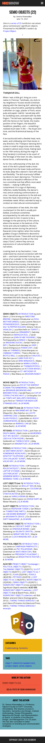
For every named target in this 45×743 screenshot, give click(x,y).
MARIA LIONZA (30, 363)
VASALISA (7, 329)
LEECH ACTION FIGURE (13, 438)
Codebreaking (11, 648)
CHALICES (35, 355)
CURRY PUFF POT (25, 358)
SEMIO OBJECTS (20, 582)
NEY (5, 345)
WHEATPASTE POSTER (29, 557)
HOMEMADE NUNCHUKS (14, 453)
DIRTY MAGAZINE (11, 519)
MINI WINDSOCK (26, 361)
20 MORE (9, 559)
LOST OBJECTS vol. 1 (31, 572)
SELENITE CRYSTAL (24, 531)
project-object (11, 666)
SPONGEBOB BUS (11, 324)
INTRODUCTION (25, 314)
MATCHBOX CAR (23, 551)
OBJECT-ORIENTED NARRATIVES (20, 663)
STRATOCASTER (10, 493)
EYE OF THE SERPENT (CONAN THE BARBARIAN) (21, 386)
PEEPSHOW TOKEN (20, 508)
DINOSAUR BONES (20, 529)
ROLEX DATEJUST (11, 468)
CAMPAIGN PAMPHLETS (26, 546)
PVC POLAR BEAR (24, 549)
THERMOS (15, 350)
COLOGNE (34, 488)
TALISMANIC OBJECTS (13, 569)
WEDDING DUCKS (14, 342)
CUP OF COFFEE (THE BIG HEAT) (22, 394)
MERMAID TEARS (10, 479)
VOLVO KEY (8, 461)
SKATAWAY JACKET (14, 451)
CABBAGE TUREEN (11, 353)
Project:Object (9, 31)
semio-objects (25, 666)
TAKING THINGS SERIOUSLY (23, 600)
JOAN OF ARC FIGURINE (24, 337)
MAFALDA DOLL (21, 334)
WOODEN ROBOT (33, 374)
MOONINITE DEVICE (15, 516)
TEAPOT (34, 329)
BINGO (22, 340)
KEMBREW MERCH (11, 476)
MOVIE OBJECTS (34, 579)
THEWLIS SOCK (22, 441)
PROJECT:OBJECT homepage (25, 564)
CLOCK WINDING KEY (21, 536)
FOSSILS (32, 574)
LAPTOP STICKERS (11, 471)
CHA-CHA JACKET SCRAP (14, 458)
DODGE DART (33, 499)
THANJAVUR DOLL (32, 366)
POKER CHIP (26, 348)
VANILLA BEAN (18, 496)
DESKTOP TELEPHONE (13, 456)
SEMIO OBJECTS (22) (11, 683)
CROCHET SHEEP (22, 526)
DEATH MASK (9, 433)
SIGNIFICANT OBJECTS (13, 585)
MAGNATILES (21, 443)
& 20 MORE (24, 403)
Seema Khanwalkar (28, 689)
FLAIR (15, 574)
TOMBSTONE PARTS (15, 511)
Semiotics (23, 648)
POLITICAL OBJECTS (12, 566)
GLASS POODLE (10, 418)
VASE (34, 345)
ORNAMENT (24, 332)
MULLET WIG (28, 486)
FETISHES (17, 577)
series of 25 (16, 23)
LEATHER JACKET (10, 473)
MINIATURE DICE (21, 534)
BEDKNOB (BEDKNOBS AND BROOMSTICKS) (17, 391)
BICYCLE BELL (9, 355)
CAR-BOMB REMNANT (16, 514)
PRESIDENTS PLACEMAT (26, 554)
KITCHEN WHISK (32, 368)
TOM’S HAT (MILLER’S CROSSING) (21, 398)
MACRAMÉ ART (22, 410)
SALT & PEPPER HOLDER (14, 327)
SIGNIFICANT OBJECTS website (17, 590)
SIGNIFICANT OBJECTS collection (18, 595)
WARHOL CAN (22, 423)
